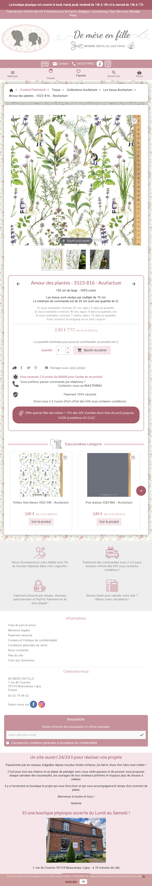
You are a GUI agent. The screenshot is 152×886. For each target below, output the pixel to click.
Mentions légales (19, 630)
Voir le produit (41, 522)
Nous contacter (18, 650)
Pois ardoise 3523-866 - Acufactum (109, 502)
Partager (21, 367)
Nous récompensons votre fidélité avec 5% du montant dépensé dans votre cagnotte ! (40, 557)
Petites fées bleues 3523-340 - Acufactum (41, 502)
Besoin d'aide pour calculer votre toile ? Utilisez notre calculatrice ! (112, 590)
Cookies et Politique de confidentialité (32, 640)
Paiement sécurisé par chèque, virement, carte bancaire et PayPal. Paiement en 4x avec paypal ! (40, 592)
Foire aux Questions (21, 660)
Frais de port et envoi (22, 625)
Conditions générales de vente (27, 645)
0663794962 (86, 63)
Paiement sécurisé (20, 635)
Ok (83, 881)
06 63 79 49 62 (18, 696)
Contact (63, 63)
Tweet (28, 367)
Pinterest (35, 367)
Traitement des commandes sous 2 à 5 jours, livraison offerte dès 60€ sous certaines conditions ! (112, 559)
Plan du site (15, 655)
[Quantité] (61, 350)
